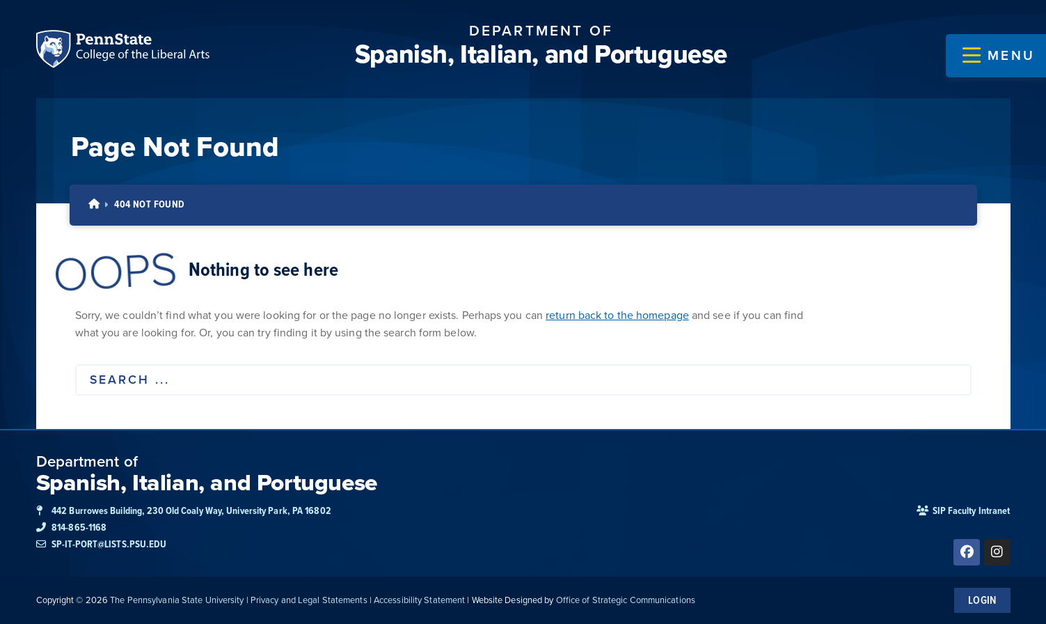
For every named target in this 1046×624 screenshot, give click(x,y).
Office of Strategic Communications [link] (625, 600)
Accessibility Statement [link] (419, 600)
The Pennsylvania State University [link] (177, 600)
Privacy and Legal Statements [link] (309, 600)
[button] (998, 55)
